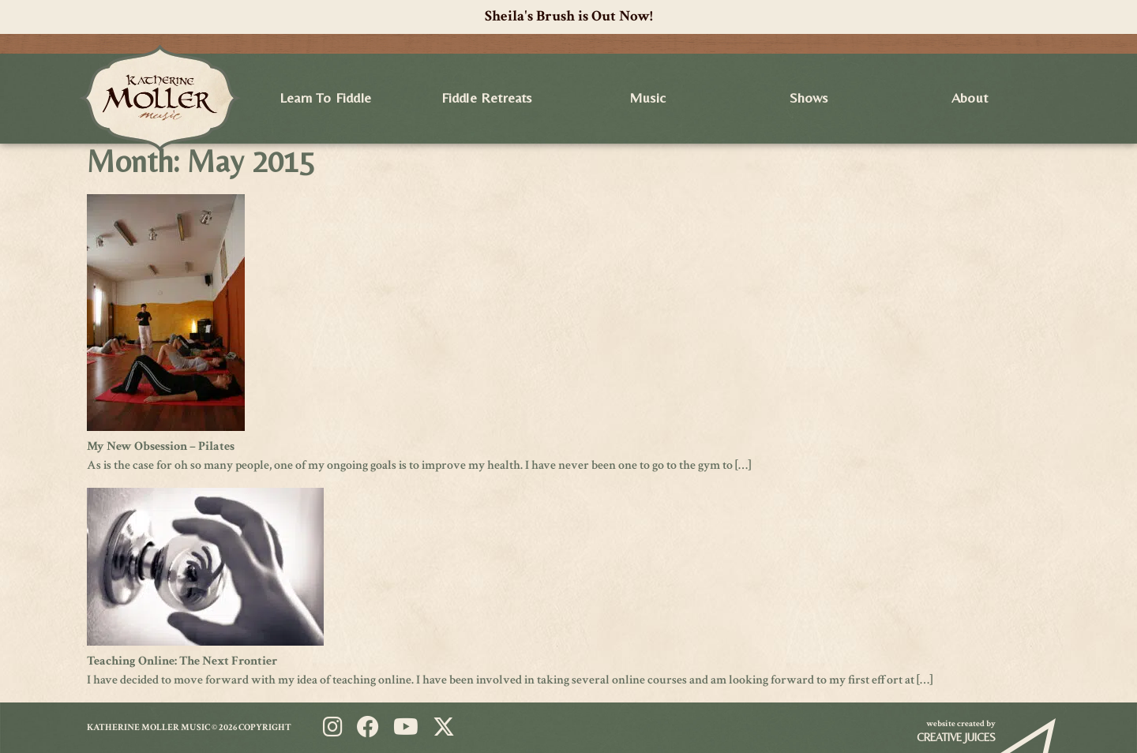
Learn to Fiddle (325, 97)
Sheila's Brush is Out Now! (569, 16)
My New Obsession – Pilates (161, 446)
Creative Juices (956, 737)
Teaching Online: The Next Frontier (182, 661)
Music (647, 97)
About (969, 97)
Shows (809, 97)
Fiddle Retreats (486, 97)
